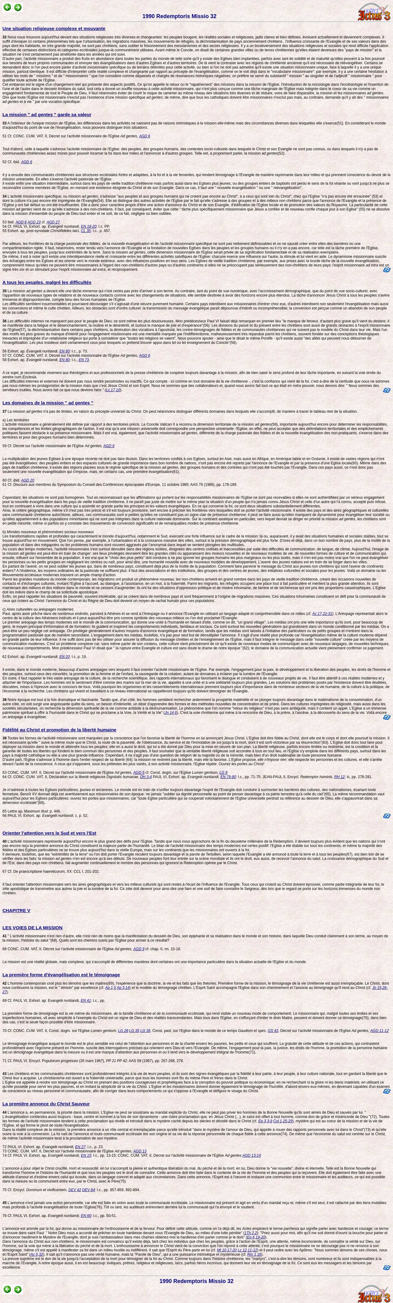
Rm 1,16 (254, 1254)
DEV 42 (74, 1190)
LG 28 (123, 1031)
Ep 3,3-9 (265, 1121)
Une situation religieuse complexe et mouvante (53, 28)
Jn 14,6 (171, 713)
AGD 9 (138, 949)
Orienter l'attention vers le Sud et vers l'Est (49, 833)
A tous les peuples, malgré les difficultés (46, 282)
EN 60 (86, 1216)
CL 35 (86, 231)
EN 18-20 (89, 226)
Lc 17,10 (113, 390)
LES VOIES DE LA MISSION (32, 927)
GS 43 (273, 1031)
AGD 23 (34, 222)
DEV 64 (88, 1190)
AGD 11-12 (379, 1031)
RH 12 (339, 777)
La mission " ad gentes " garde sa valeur (46, 114)
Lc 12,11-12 (247, 1250)
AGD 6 (144, 136)
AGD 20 (27, 480)
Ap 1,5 (110, 988)
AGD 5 (138, 772)
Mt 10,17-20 (227, 1250)
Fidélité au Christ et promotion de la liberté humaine (59, 729)
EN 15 (86, 1155)
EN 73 (84, 360)
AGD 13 (139, 1151)
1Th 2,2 (250, 1233)
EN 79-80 (228, 777)
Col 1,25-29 (282, 1121)
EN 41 (86, 1000)
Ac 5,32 (36, 1254)
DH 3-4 (146, 777)
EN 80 (64, 351)
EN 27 (80, 1147)
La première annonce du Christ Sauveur (46, 1103)
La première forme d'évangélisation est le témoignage (61, 974)
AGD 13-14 (251, 1155)
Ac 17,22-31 (322, 614)
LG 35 (134, 1031)
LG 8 (224, 772)
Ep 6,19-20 (256, 1237)
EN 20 (64, 657)
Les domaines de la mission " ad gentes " (47, 402)
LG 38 (145, 1031)
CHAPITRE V (16, 910)
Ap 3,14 (123, 988)
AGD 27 (53, 222)
